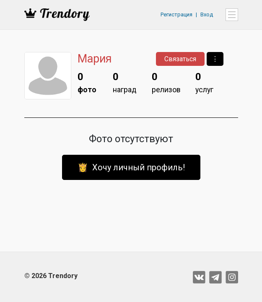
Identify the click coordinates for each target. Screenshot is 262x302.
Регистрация (176, 14)
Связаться (180, 59)
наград (124, 81)
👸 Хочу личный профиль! (131, 167)
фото (87, 81)
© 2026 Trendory (51, 276)
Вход (206, 14)
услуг (204, 81)
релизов (166, 81)
